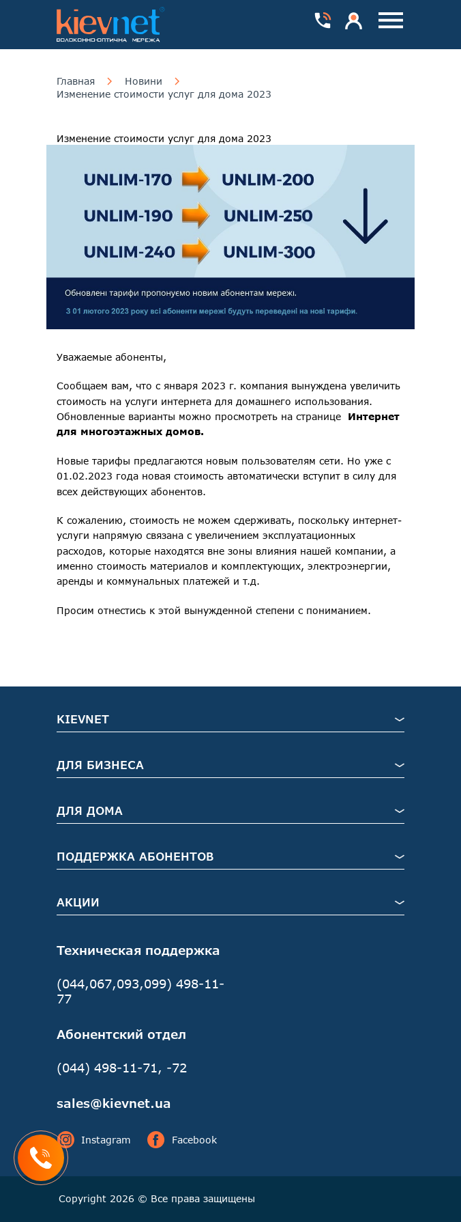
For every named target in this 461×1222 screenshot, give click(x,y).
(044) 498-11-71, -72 (122, 1067)
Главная (76, 81)
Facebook (182, 1140)
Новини (143, 81)
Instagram (94, 1140)
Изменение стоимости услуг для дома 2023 (164, 94)
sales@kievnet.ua (114, 1103)
